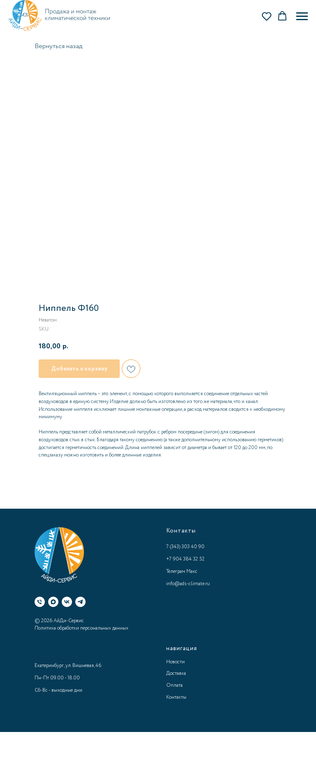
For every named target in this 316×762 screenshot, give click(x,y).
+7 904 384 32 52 (185, 559)
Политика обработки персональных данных (81, 628)
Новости (175, 661)
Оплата (174, 685)
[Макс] (53, 602)
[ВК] (67, 602)
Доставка (176, 673)
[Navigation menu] (302, 16)
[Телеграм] (80, 602)
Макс (192, 571)
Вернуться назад (58, 46)
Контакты (176, 697)
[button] (267, 16)
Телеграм (175, 571)
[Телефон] (40, 602)
